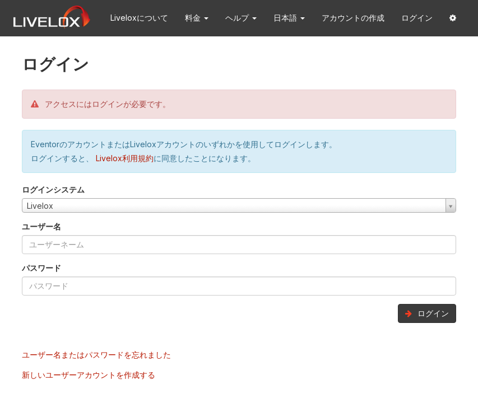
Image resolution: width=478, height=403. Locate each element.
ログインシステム (53, 189)
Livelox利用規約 (124, 158)
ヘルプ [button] (241, 17)
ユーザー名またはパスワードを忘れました (96, 354)
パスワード (41, 268)
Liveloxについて (139, 17)
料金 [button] (196, 17)
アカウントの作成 (353, 17)
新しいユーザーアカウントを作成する (88, 374)
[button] (453, 18)
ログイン (417, 17)
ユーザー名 (41, 226)
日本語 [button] (289, 17)
